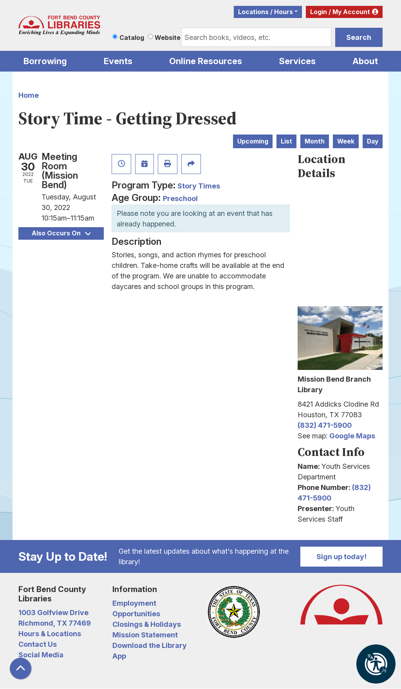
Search (358, 37)
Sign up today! (341, 557)
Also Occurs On (61, 233)
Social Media (40, 655)
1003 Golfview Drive (53, 612)
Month (315, 141)
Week (345, 141)
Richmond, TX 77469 (54, 623)
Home (28, 95)
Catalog (131, 37)
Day (372, 141)
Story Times (198, 186)
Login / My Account (340, 12)
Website (168, 37)
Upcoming (252, 141)
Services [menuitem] (297, 61)
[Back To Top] (20, 668)
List (286, 141)
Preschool (180, 198)
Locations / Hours (265, 12)
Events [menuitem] (118, 61)
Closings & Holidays (146, 624)
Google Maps (352, 436)
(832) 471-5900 (325, 425)
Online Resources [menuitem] (205, 61)
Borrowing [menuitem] (45, 61)
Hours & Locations (49, 634)
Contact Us (37, 644)
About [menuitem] (365, 61)
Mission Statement (145, 635)
